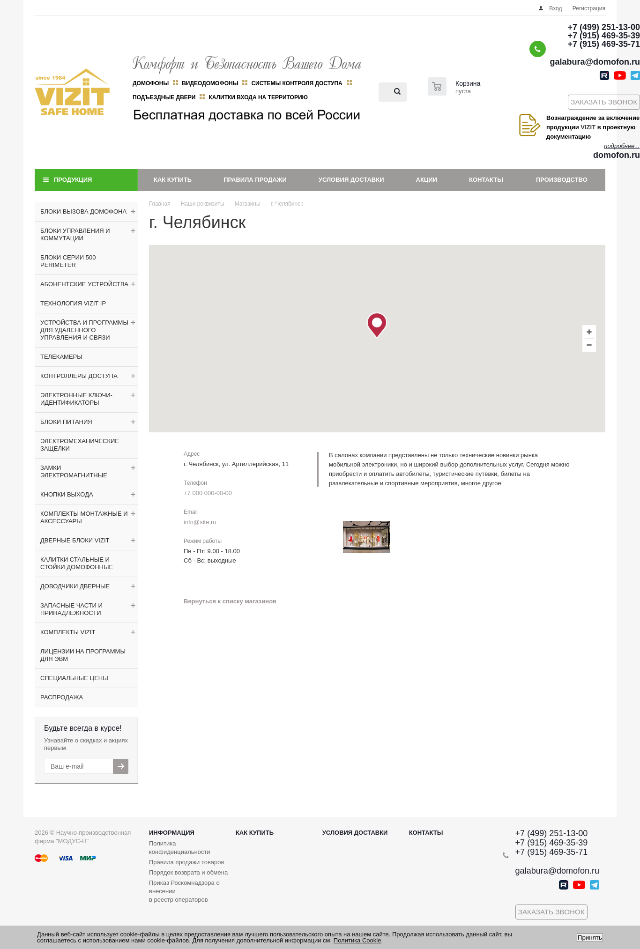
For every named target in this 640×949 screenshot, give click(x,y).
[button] (376, 325)
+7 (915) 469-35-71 (603, 44)
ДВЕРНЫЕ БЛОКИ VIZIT (74, 540)
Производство (562, 179)
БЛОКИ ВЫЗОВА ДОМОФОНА (83, 211)
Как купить (173, 179)
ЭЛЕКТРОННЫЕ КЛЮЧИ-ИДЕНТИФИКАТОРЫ (76, 399)
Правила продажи (255, 179)
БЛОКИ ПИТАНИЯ (66, 421)
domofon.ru (616, 155)
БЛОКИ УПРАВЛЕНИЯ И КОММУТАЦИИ (75, 234)
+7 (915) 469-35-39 (603, 35)
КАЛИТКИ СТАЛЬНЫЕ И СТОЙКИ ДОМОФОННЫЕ (76, 563)
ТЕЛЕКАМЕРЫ (61, 356)
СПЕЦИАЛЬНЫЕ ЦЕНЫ (74, 678)
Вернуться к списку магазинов (230, 601)
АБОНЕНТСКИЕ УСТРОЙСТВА (84, 284)
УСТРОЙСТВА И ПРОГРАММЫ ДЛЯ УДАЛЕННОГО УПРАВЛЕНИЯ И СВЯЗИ (84, 330)
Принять (590, 937)
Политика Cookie (357, 940)
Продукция (73, 179)
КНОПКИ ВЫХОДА (66, 494)
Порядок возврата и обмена (188, 872)
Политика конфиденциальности (179, 847)
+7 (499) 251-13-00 (603, 27)
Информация (171, 832)
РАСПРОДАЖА (61, 697)
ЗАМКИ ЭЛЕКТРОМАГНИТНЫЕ (73, 471)
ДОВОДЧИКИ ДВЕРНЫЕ (75, 586)
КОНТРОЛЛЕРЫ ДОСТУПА (79, 375)
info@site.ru (200, 522)
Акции (427, 179)
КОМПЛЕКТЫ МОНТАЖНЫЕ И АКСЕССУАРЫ (84, 517)
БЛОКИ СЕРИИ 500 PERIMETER (68, 261)
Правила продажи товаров (186, 862)
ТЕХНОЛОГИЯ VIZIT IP (73, 303)
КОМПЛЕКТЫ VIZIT (67, 632)
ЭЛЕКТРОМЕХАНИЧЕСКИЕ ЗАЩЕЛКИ (79, 444)
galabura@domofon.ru (595, 62)
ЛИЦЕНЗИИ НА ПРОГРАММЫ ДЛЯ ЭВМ (83, 655)
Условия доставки (351, 179)
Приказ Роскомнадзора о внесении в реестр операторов (184, 891)
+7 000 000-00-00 (208, 493)
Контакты (486, 179)
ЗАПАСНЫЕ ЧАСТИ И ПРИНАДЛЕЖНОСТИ (71, 609)
